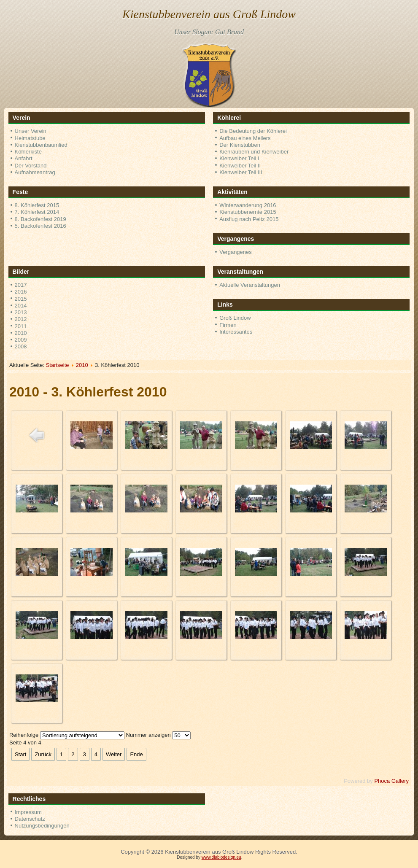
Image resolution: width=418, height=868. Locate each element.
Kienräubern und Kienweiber (254, 151)
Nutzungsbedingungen (42, 825)
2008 (21, 346)
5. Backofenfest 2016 (40, 226)
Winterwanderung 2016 (247, 205)
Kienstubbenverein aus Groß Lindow (209, 14)
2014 (21, 305)
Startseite (57, 365)
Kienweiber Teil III (240, 172)
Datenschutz (30, 819)
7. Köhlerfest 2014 (37, 212)
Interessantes (235, 332)
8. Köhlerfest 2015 (37, 205)
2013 (21, 312)
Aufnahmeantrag (35, 172)
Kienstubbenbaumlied (41, 145)
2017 (21, 285)
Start (20, 754)
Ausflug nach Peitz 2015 (248, 219)
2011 (21, 326)
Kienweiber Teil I (239, 158)
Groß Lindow (235, 318)
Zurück (43, 754)
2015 (21, 299)
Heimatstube (30, 138)
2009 (21, 340)
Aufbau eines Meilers (244, 138)
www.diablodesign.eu (221, 857)
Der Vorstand (31, 165)
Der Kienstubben (239, 145)
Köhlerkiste (28, 151)
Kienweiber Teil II (240, 165)
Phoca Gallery (391, 781)
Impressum (28, 812)
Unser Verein (30, 131)
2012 (21, 319)
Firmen (227, 325)
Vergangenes (235, 252)
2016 (21, 291)
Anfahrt (23, 158)
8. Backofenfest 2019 (40, 219)
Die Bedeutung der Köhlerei (253, 131)
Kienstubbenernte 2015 (247, 212)
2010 (21, 333)
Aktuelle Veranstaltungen (249, 285)
